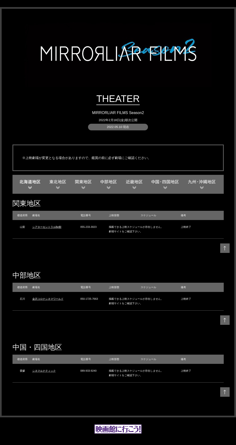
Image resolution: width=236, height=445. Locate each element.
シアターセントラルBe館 (46, 226)
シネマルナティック (44, 370)
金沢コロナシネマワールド (47, 298)
